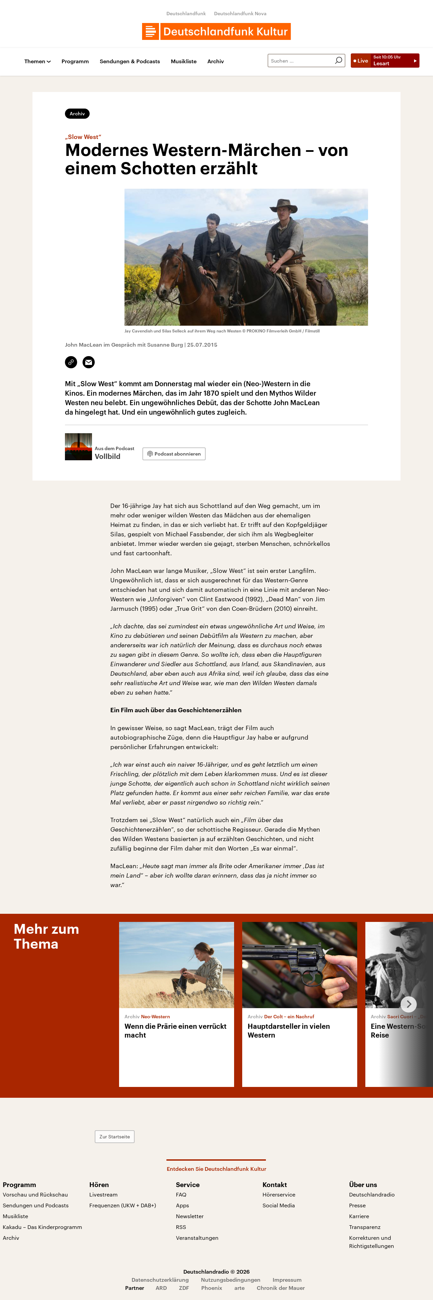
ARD (161, 1287)
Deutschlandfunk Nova (240, 13)
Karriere (359, 1216)
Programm (75, 61)
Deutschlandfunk (186, 13)
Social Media (279, 1205)
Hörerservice (279, 1194)
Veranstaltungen (197, 1237)
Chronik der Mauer (281, 1287)
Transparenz (365, 1227)
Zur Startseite (130, 1136)
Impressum (287, 1279)
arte (239, 1287)
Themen (34, 61)
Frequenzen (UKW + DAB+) (122, 1205)
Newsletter (190, 1216)
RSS (181, 1227)
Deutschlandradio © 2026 (216, 1271)
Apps (182, 1205)
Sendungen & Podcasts (130, 61)
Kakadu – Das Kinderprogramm (42, 1227)
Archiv (215, 61)
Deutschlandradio (372, 1194)
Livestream (103, 1194)
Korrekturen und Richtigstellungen (371, 1241)
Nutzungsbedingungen (230, 1279)
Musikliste (184, 61)
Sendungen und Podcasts (36, 1205)
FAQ (181, 1194)
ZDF (184, 1287)
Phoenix (211, 1287)
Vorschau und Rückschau (35, 1194)
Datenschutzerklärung (160, 1279)
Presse (357, 1205)
